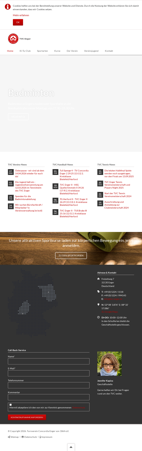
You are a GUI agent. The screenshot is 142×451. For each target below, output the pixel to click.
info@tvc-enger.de (113, 299)
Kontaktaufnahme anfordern (27, 417)
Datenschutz (78, 407)
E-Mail (13, 368)
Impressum (46, 436)
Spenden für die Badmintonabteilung (25, 197)
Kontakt (109, 50)
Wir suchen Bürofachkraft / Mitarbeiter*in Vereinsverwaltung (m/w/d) (29, 207)
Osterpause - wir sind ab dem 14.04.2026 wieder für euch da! (29, 173)
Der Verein (72, 50)
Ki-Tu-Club (25, 50)
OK (18, 22)
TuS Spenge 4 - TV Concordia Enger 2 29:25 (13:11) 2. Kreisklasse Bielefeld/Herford (74, 175)
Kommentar (14, 392)
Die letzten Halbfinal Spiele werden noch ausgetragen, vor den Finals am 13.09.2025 (119, 173)
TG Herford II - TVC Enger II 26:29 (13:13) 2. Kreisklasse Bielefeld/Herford (73, 202)
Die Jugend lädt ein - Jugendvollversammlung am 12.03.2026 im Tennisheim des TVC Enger (29, 186)
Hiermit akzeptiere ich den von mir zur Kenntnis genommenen (47, 407)
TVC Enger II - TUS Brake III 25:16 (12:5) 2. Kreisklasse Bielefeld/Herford (73, 213)
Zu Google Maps (110, 311)
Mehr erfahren (21, 15)
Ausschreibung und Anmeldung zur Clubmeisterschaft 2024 (116, 204)
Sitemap (15, 436)
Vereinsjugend (91, 50)
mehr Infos (18, 116)
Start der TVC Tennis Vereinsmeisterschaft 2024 (117, 195)
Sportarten (42, 50)
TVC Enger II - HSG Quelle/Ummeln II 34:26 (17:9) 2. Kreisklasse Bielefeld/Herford (72, 189)
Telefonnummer (16, 380)
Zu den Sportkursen (71, 255)
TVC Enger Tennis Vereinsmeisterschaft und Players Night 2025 (117, 185)
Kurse (57, 50)
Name (13, 356)
